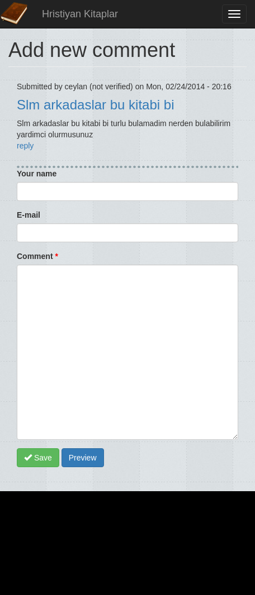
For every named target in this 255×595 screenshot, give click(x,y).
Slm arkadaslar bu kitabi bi (95, 104)
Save (38, 457)
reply (25, 145)
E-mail (28, 214)
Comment (37, 256)
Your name (36, 173)
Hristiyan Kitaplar (80, 14)
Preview (83, 457)
